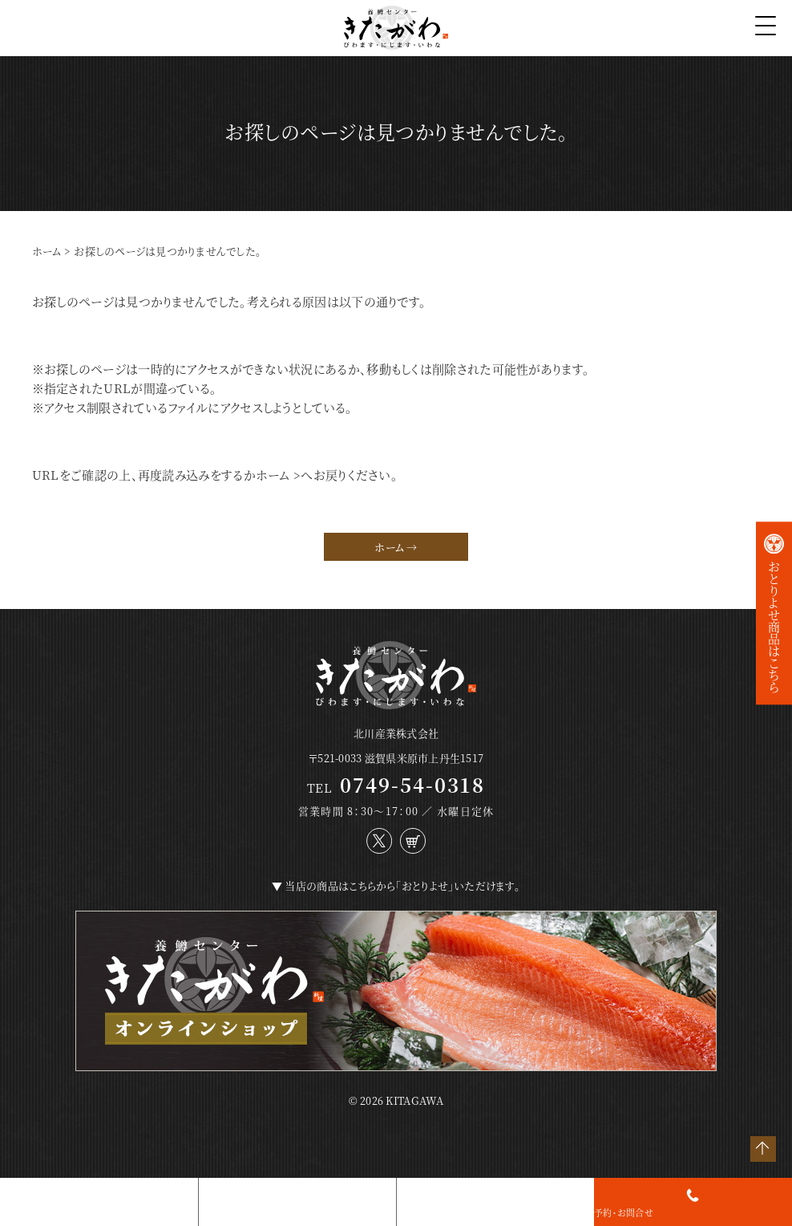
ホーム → (395, 546)
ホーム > (278, 474)
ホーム (47, 250)
